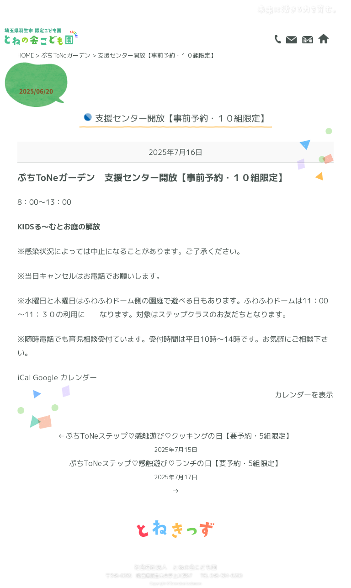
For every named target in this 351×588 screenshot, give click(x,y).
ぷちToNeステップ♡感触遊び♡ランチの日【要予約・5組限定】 (175, 471)
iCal (24, 377)
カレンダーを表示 (304, 395)
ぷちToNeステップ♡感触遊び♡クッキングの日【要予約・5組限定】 (175, 443)
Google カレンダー (65, 377)
